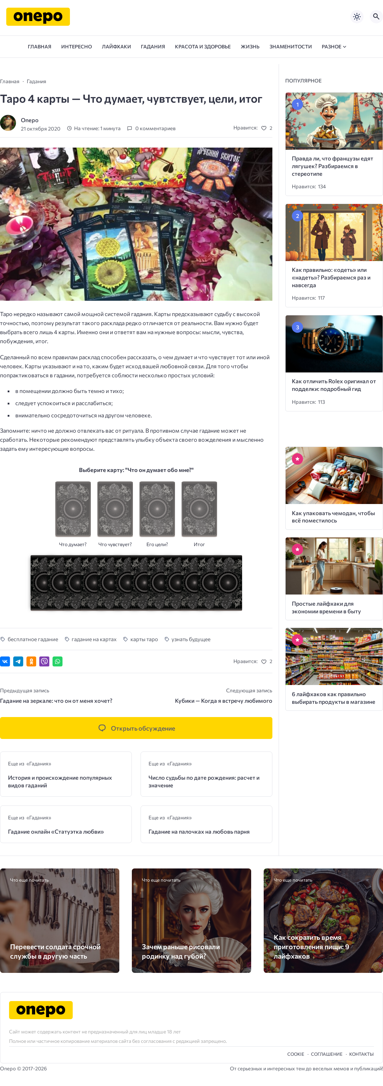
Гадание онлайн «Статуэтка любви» (56, 831)
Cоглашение (327, 1054)
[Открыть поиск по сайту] (376, 16)
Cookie (295, 1054)
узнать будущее (190, 639)
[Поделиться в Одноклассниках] (31, 661)
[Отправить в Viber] (44, 661)
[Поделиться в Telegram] (18, 661)
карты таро (144, 639)
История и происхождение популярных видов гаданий (60, 781)
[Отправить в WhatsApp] (58, 661)
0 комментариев (155, 128)
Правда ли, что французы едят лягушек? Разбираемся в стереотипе (332, 166)
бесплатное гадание (33, 639)
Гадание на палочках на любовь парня (199, 831)
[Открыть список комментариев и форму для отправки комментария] (136, 728)
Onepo (30, 120)
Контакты (361, 1054)
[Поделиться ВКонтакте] (5, 661)
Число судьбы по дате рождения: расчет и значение (204, 781)
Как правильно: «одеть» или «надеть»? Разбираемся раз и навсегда (331, 277)
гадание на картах (94, 639)
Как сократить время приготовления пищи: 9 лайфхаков (311, 946)
